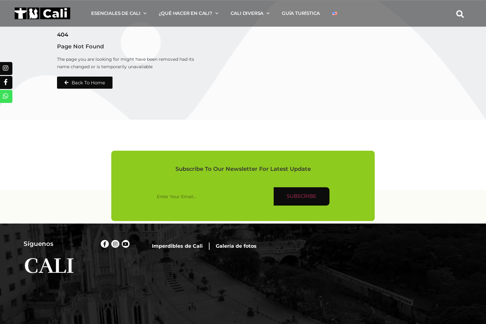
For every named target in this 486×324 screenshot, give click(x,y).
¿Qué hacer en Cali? (188, 13)
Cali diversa (250, 13)
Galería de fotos (236, 246)
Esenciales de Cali (118, 13)
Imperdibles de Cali (177, 246)
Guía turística (301, 13)
